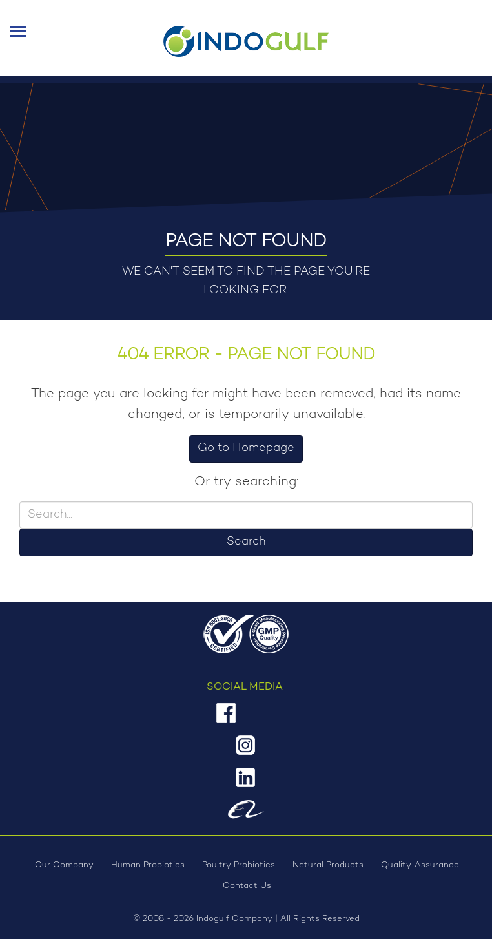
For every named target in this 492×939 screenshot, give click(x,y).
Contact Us (247, 885)
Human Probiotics (148, 865)
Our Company (64, 865)
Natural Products (328, 865)
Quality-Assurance (420, 865)
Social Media (245, 687)
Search (246, 542)
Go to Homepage (246, 448)
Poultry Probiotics (238, 865)
